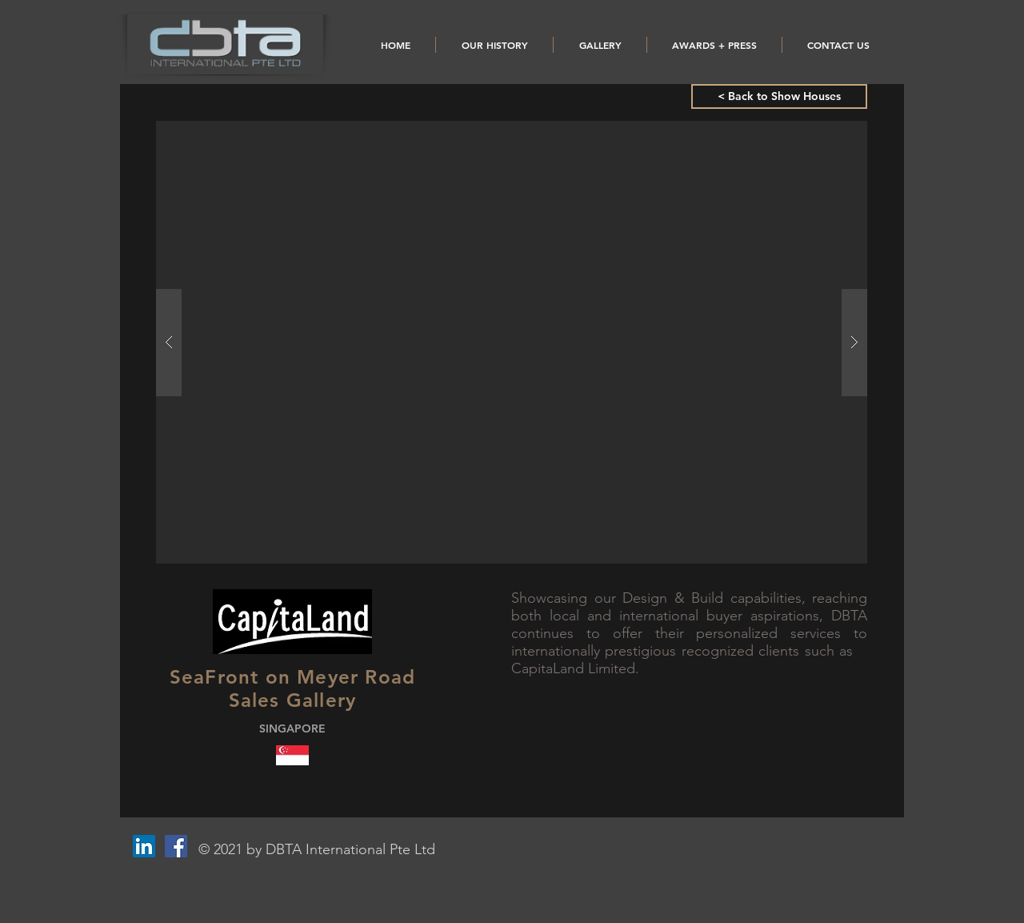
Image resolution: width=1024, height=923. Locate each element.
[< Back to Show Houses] (779, 96)
